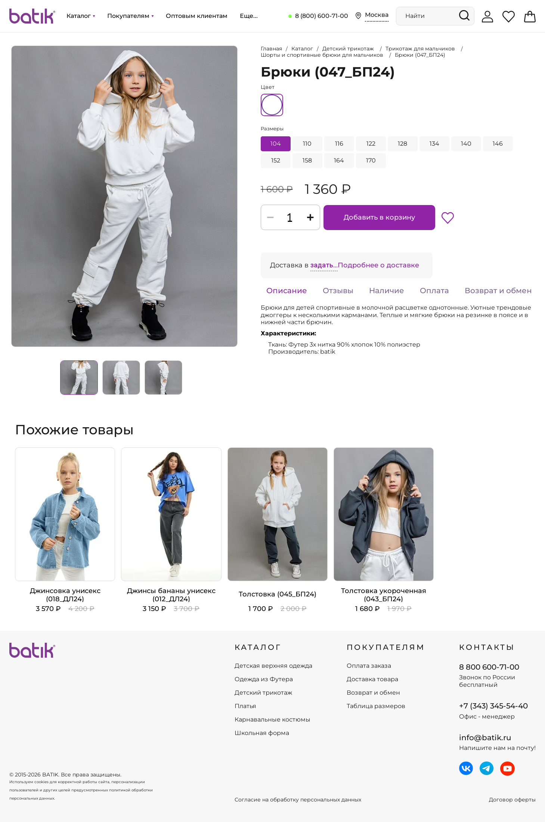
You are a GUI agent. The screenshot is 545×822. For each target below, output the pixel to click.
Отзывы (338, 290)
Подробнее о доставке (378, 265)
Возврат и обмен (498, 290)
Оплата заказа (369, 666)
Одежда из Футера (264, 679)
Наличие (386, 290)
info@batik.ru (485, 737)
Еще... (249, 15)
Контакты (487, 647)
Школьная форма (262, 733)
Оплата (434, 290)
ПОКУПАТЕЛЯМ (386, 647)
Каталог (80, 15)
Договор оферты (512, 800)
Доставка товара (372, 679)
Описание (286, 290)
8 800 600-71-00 (489, 667)
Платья (245, 706)
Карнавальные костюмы (272, 719)
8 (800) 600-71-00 (321, 15)
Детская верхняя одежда (273, 666)
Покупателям (130, 15)
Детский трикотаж (263, 692)
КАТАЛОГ (258, 647)
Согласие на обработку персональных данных (298, 800)
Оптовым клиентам (196, 15)
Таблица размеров (376, 706)
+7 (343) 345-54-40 (493, 705)
